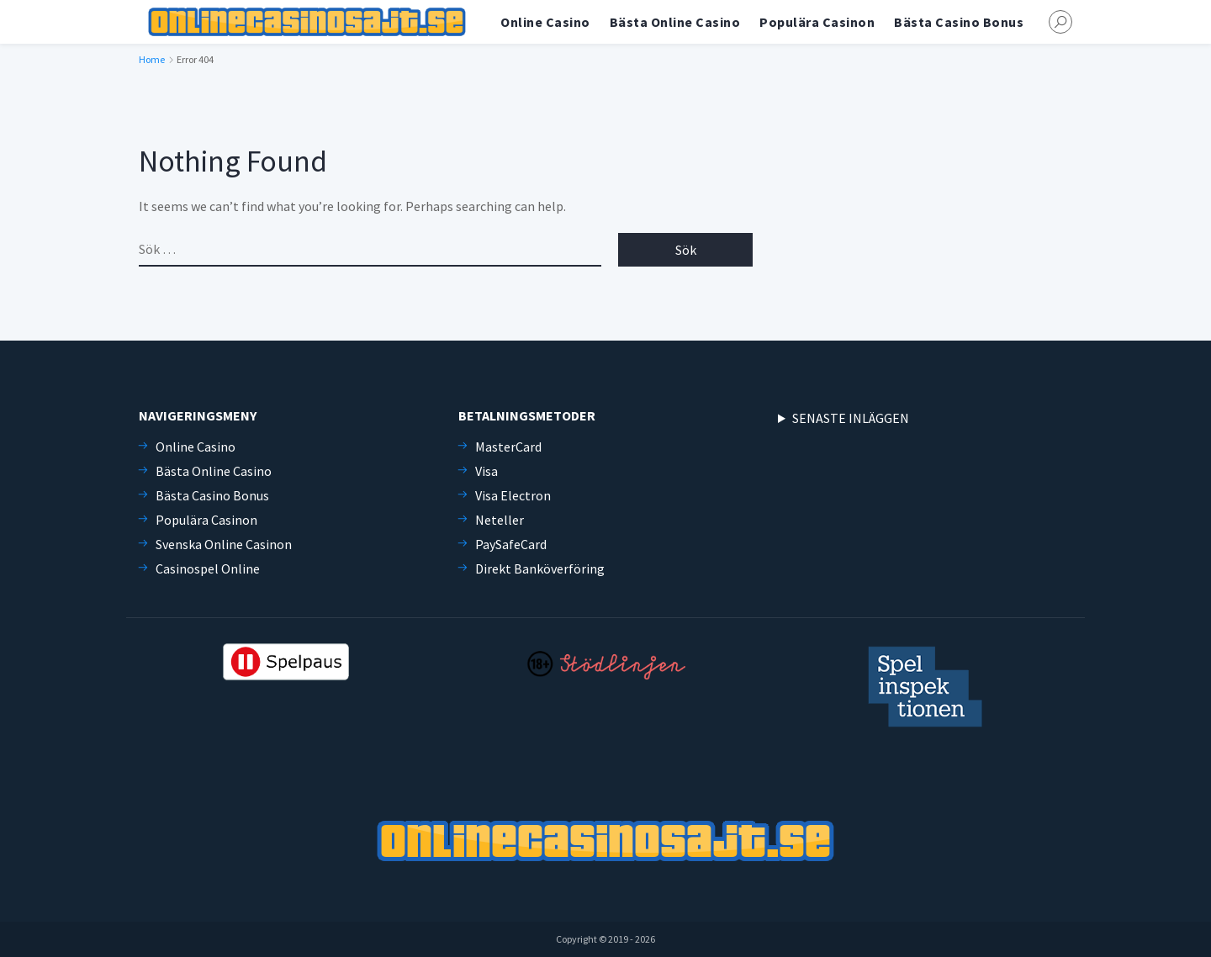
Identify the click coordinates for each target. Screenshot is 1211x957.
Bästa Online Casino (675, 21)
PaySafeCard (511, 544)
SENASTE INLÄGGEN (850, 418)
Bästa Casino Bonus (958, 21)
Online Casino (545, 21)
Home (152, 59)
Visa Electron (513, 495)
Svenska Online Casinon (224, 544)
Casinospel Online (208, 568)
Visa (486, 471)
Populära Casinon (817, 21)
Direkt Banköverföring (540, 568)
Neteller (499, 519)
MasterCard (508, 446)
